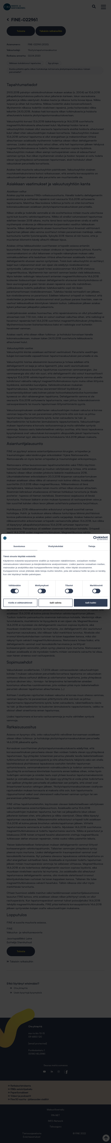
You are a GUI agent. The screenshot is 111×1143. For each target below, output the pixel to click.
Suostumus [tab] (19, 546)
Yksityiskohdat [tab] (55, 546)
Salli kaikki (90, 602)
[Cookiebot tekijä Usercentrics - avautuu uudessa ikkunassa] (95, 538)
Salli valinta (55, 602)
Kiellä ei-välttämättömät (20, 602)
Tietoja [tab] (91, 546)
